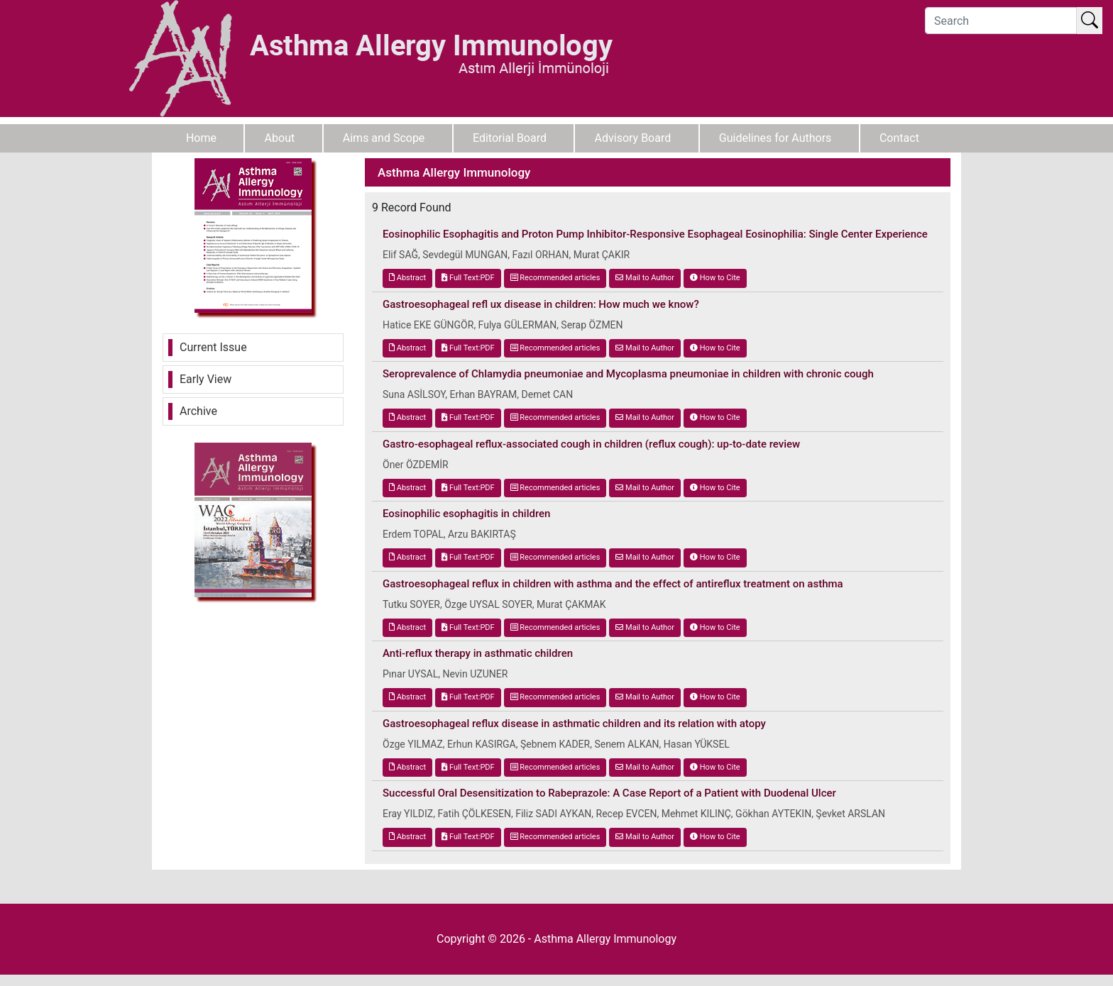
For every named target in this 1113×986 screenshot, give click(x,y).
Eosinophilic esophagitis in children (466, 513)
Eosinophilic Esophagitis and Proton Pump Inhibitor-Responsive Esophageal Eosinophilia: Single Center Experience (655, 234)
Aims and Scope (384, 138)
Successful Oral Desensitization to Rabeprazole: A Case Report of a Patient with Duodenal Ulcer (609, 793)
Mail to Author (644, 277)
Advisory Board (633, 138)
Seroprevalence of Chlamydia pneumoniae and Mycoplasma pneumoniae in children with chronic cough (628, 373)
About (280, 138)
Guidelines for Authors (775, 138)
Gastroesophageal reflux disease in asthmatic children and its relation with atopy (574, 723)
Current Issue (213, 347)
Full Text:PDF (468, 277)
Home (201, 138)
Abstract (407, 277)
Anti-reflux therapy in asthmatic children (478, 653)
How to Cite (715, 277)
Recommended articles (555, 277)
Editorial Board (510, 138)
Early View (205, 379)
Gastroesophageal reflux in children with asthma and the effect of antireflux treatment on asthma (613, 583)
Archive (198, 411)
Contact (899, 138)
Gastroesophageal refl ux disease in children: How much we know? (541, 304)
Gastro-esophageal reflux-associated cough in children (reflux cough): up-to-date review (591, 444)
